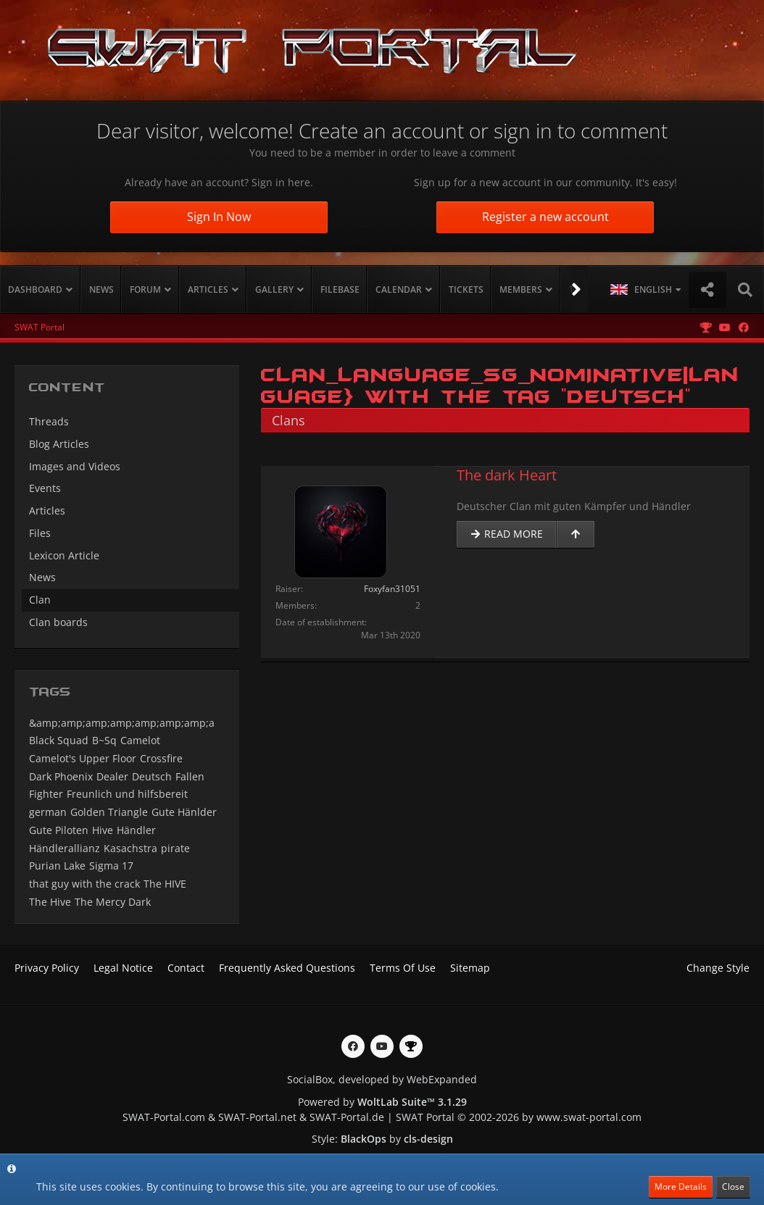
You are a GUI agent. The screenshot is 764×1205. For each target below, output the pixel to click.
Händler (136, 830)
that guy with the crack (84, 884)
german (48, 812)
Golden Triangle (109, 812)
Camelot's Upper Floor (82, 758)
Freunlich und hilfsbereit (127, 794)
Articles (47, 510)
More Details (681, 1186)
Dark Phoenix (61, 776)
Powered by (382, 1102)
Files (40, 533)
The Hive (50, 902)
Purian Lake (57, 865)
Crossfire (161, 758)
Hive (102, 830)
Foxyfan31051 (392, 589)
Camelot (140, 740)
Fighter (46, 794)
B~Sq (104, 740)
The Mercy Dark (113, 902)
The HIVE (165, 884)
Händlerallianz (64, 848)
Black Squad (58, 740)
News (42, 577)
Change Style (718, 968)
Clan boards (58, 622)
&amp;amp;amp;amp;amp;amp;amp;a (122, 723)
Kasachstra (130, 848)
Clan (40, 599)
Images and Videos (74, 466)
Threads (49, 421)
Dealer (112, 776)
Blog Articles (59, 444)
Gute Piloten (58, 830)
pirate (175, 848)
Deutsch (152, 776)
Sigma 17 (111, 865)
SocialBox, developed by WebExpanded (382, 1079)
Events (45, 488)
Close (733, 1186)
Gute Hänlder (184, 812)
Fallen (189, 776)
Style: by (382, 1139)
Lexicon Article (64, 555)
